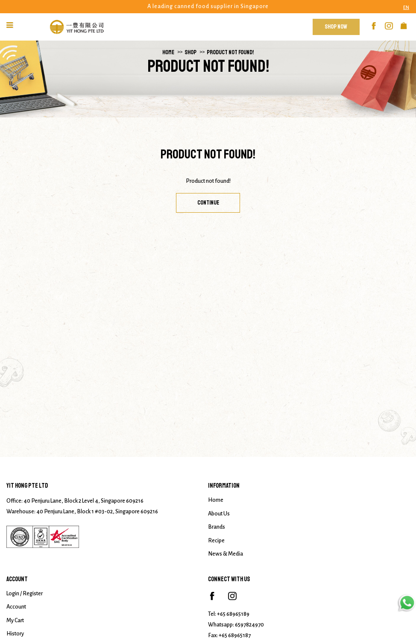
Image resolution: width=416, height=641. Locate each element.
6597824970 (249, 625)
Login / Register (24, 594)
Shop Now (336, 26)
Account (16, 607)
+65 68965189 (233, 614)
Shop (190, 52)
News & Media (225, 554)
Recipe (216, 541)
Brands (216, 527)
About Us (219, 514)
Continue (208, 202)
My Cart (15, 620)
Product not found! (230, 52)
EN (406, 7)
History (15, 634)
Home (168, 52)
